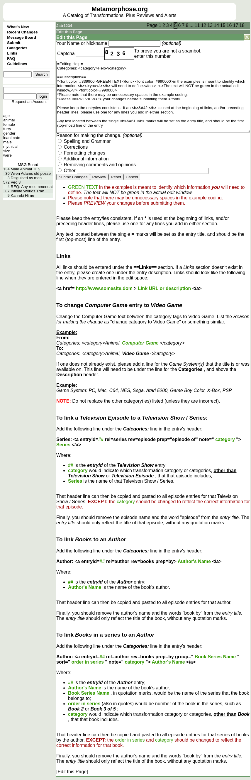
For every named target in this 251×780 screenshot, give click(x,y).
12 (203, 25)
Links (12, 53)
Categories (17, 48)
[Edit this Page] (72, 771)
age (6, 115)
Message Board (21, 37)
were (7, 155)
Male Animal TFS (25, 169)
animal (9, 120)
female (9, 124)
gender (9, 133)
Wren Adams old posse (31, 173)
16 (229, 25)
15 (222, 25)
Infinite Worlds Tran (27, 191)
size (6, 151)
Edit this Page (69, 32)
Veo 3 (16, 182)
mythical (10, 146)
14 (216, 25)
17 (235, 25)
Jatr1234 (64, 25)
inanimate (11, 137)
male (7, 142)
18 (242, 25)
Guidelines (17, 64)
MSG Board (28, 164)
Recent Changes (22, 32)
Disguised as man (26, 178)
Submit (13, 42)
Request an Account (29, 101)
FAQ (11, 58)
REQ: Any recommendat (32, 186)
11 (197, 25)
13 (210, 25)
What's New (18, 27)
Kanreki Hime (22, 195)
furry (7, 129)
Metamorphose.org (119, 9)
